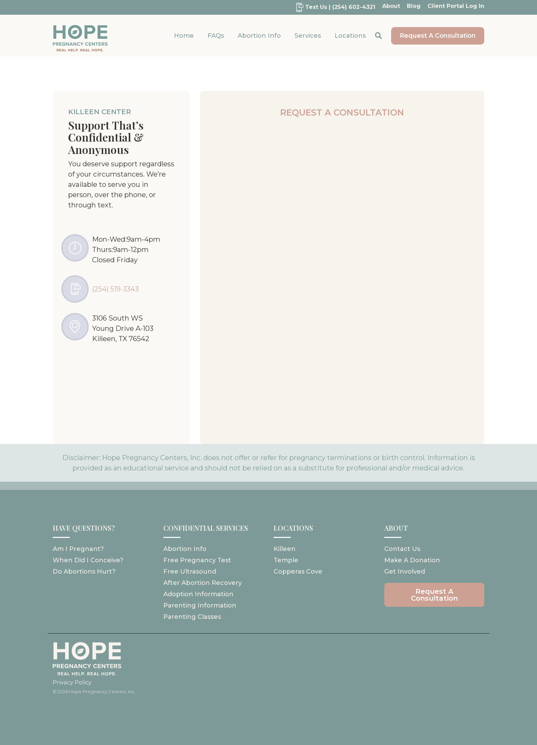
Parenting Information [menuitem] (199, 605)
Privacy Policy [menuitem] (72, 682)
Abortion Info (259, 35)
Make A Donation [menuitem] (412, 560)
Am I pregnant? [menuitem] (78, 548)
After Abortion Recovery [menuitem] (202, 582)
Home (184, 35)
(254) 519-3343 (115, 289)
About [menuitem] (391, 6)
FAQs (216, 35)
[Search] (378, 36)
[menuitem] (332, 7)
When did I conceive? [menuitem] (88, 560)
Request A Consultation (438, 35)
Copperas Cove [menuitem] (298, 571)
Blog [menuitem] (414, 6)
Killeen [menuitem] (285, 548)
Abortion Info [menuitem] (185, 548)
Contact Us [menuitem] (402, 548)
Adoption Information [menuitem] (198, 594)
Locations (350, 35)
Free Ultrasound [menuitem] (189, 571)
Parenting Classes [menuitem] (192, 616)
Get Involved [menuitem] (404, 571)
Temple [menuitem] (286, 560)
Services (308, 35)
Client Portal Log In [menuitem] (455, 6)
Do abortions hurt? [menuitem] (84, 571)
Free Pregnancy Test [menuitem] (197, 560)
